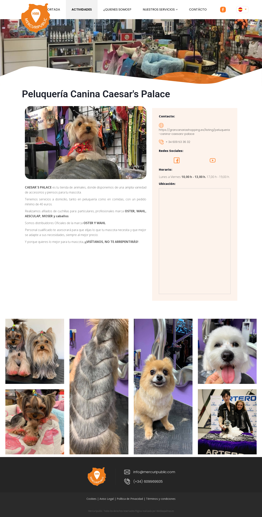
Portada (52, 9)
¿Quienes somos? (117, 9)
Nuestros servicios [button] (160, 9)
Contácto (198, 9)
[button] (242, 9)
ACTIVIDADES (82, 9)
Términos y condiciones (160, 499)
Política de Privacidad (130, 499)
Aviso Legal (107, 499)
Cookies (91, 499)
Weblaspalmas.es (165, 511)
